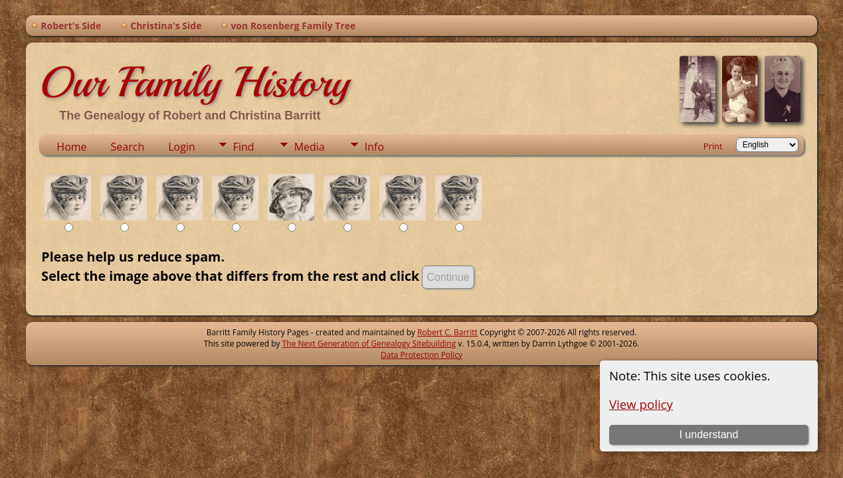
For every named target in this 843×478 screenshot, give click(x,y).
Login (181, 146)
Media (309, 146)
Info (374, 146)
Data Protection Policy (421, 354)
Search (128, 146)
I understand (708, 434)
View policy (641, 404)
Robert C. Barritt (447, 332)
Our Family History (194, 82)
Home (71, 146)
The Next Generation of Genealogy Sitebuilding (369, 343)
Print (713, 146)
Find (243, 146)
